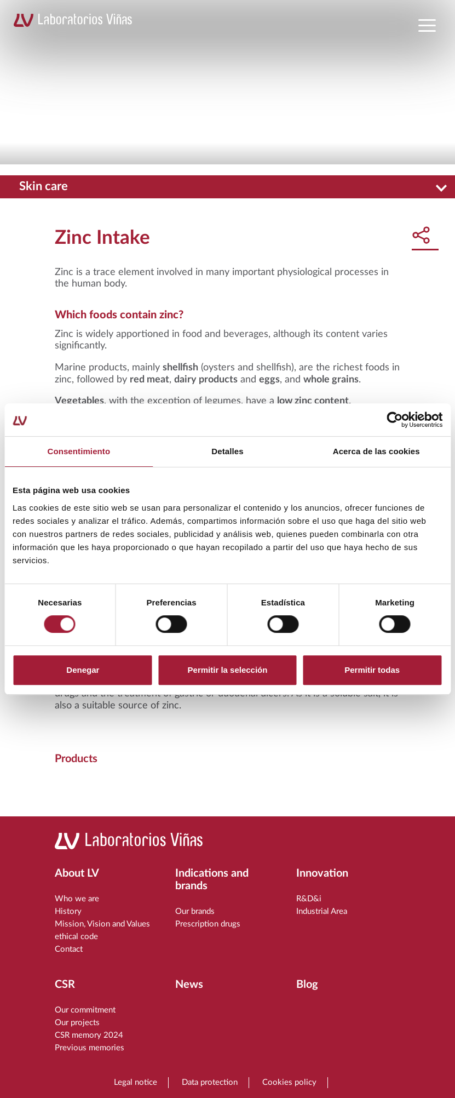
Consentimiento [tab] (78, 451)
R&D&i (308, 899)
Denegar (82, 669)
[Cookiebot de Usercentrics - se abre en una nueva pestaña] (394, 419)
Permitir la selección (228, 669)
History (68, 911)
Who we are (77, 899)
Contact (69, 949)
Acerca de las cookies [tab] (376, 451)
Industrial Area (321, 911)
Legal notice (135, 1082)
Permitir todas (372, 669)
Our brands (195, 911)
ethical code (76, 937)
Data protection (210, 1082)
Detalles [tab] (227, 451)
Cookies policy (289, 1082)
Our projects (77, 1023)
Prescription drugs (207, 924)
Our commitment (85, 1010)
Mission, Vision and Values (102, 924)
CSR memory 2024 (89, 1035)
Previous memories (89, 1048)
